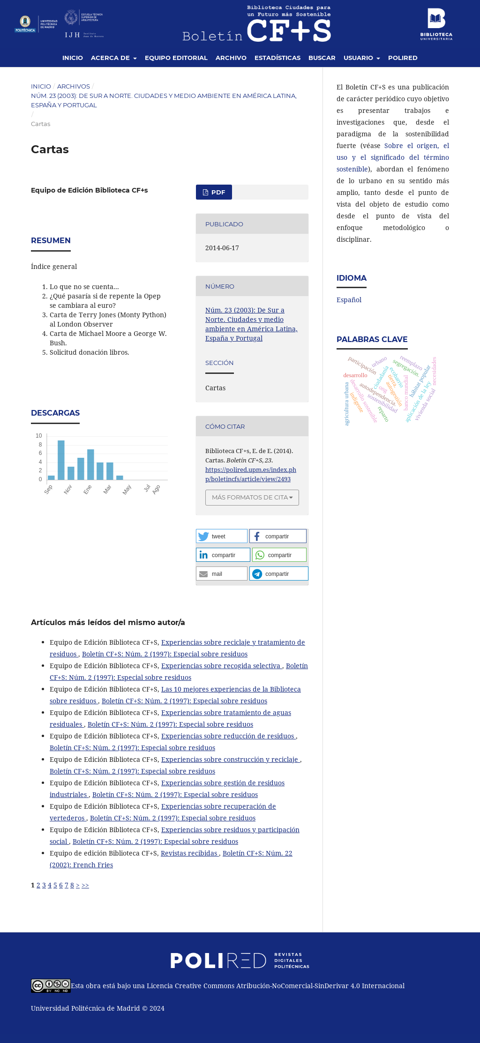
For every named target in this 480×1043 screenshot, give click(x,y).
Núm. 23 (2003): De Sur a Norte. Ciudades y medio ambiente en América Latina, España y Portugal (164, 100)
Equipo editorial (176, 57)
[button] (222, 536)
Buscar (322, 57)
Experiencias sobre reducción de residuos (228, 735)
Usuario (359, 57)
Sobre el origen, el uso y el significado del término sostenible (393, 157)
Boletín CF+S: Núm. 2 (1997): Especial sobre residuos (165, 653)
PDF (217, 192)
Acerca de (111, 57)
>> (85, 884)
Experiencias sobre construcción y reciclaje (230, 759)
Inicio (72, 57)
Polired (403, 57)
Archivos (73, 86)
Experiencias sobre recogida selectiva (221, 665)
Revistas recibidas (190, 853)
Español (349, 299)
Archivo (231, 57)
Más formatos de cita (250, 497)
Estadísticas (277, 57)
